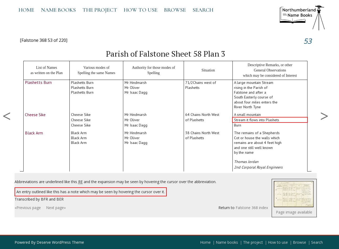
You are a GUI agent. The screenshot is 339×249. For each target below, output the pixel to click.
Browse (175, 10)
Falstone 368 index (252, 207)
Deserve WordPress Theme (60, 242)
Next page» (56, 207)
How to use (140, 10)
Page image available (294, 212)
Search (202, 10)
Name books (58, 10)
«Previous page (28, 207)
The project (99, 10)
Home (26, 10)
